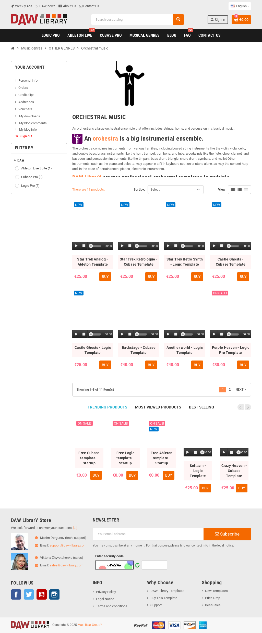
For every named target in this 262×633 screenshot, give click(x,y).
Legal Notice (105, 599)
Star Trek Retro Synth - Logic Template (184, 261)
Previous (241, 407)
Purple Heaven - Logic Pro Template (230, 350)
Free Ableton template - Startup (161, 458)
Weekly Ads (21, 6)
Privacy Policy (106, 592)
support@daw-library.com (68, 545)
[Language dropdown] (240, 6)
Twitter (29, 594)
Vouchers (25, 109)
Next (241, 389)
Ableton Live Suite (37, 168)
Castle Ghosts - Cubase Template (230, 261)
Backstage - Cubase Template (139, 350)
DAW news (45, 6)
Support (156, 605)
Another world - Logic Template (184, 350)
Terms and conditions (111, 606)
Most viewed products (158, 407)
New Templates (216, 591)
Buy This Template (163, 598)
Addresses (26, 102)
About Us (67, 6)
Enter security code (109, 556)
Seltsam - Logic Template (198, 471)
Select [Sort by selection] (155, 189)
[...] (75, 528)
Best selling (201, 407)
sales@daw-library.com (66, 565)
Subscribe (227, 534)
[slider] (96, 246)
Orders (23, 88)
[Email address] (148, 534)
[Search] (137, 19)
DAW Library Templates (167, 591)
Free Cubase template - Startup (89, 458)
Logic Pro (30, 185)
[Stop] (84, 246)
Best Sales (213, 605)
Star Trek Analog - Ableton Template (92, 261)
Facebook (16, 594)
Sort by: (139, 189)
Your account (29, 67)
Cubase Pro (32, 177)
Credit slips (26, 95)
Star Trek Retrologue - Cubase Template (139, 261)
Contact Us (89, 6)
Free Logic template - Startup (125, 458)
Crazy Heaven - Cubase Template (234, 471)
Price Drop (212, 598)
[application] (92, 246)
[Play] (76, 246)
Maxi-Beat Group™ (90, 625)
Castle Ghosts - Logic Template (93, 350)
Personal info (28, 80)
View (221, 189)
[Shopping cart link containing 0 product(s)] (241, 19)
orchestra (105, 138)
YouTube (42, 594)
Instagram (54, 594)
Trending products (107, 407)
